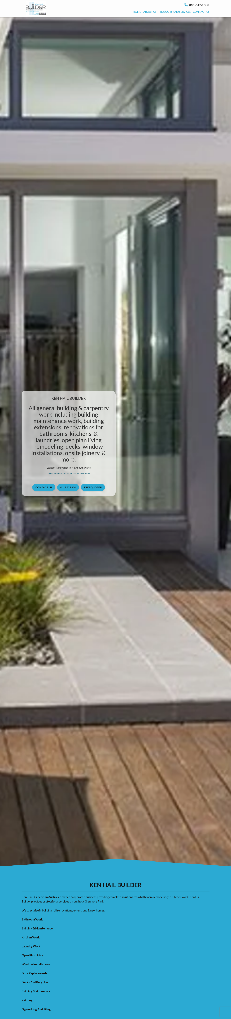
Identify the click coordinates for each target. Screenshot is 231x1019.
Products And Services (175, 11)
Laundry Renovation (64, 473)
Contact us (201, 11)
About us (149, 11)
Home (137, 11)
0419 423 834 (196, 5)
